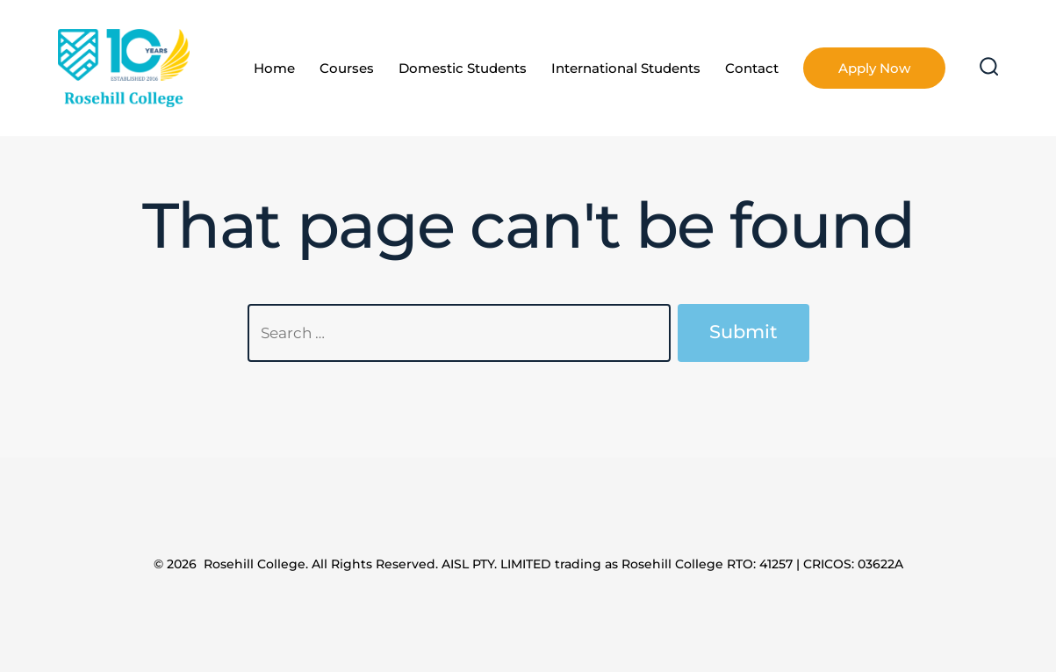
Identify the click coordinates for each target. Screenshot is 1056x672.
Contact (752, 68)
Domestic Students (463, 68)
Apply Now (874, 68)
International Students (625, 68)
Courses (347, 68)
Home (274, 68)
